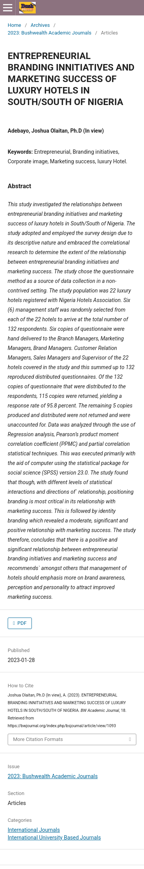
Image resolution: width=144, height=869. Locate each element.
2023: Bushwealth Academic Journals (49, 33)
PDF (21, 623)
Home (14, 25)
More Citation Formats (38, 739)
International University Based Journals (54, 838)
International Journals (34, 830)
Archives (40, 25)
